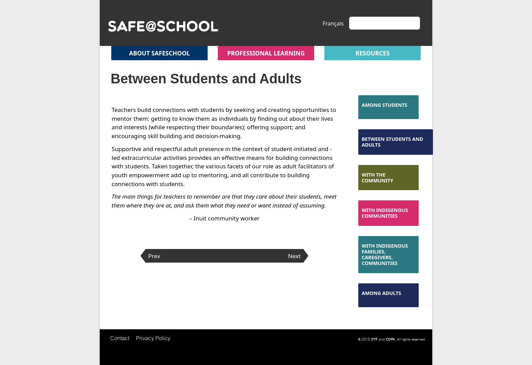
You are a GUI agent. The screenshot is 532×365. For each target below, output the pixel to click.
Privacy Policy (153, 338)
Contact (119, 338)
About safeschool (159, 53)
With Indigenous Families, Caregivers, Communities (385, 255)
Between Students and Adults (392, 142)
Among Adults (381, 293)
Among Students (384, 105)
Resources (373, 53)
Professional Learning (266, 53)
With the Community (377, 177)
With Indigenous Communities (385, 213)
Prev (154, 256)
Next (294, 256)
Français (333, 23)
